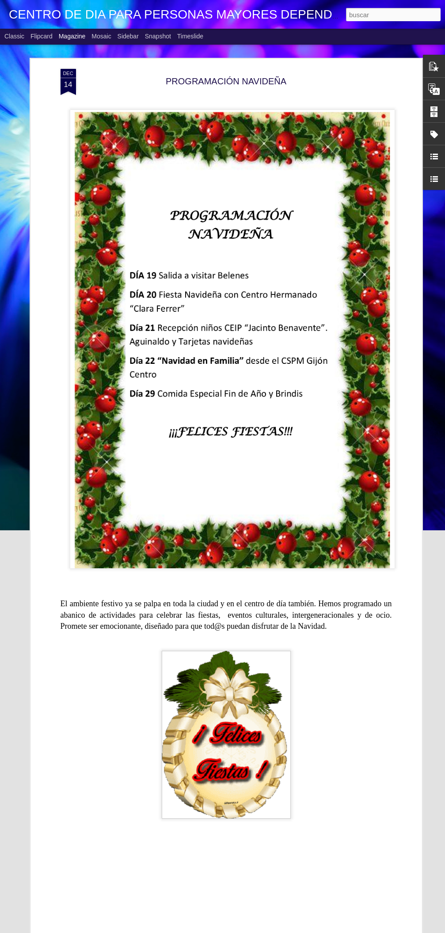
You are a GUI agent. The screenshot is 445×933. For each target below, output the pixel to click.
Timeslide (190, 36)
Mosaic (101, 36)
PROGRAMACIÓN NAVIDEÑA (226, 81)
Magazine (72, 36)
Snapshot (158, 36)
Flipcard (41, 36)
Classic (14, 36)
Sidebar (128, 36)
